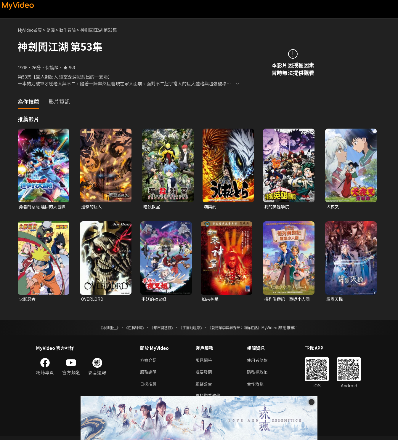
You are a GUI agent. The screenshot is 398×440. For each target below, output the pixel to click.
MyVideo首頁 (31, 30)
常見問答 (204, 362)
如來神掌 (211, 300)
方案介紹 (149, 362)
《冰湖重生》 (99, 329)
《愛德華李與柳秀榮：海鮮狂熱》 (242, 329)
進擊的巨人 (92, 207)
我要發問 (204, 374)
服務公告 (204, 386)
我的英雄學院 (277, 207)
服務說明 (149, 374)
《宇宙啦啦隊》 (192, 329)
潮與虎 (210, 207)
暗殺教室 (152, 207)
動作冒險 (71, 30)
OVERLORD (93, 300)
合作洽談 (258, 386)
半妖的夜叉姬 (155, 300)
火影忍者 (28, 300)
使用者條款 (260, 362)
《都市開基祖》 (159, 329)
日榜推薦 (149, 386)
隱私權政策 (260, 374)
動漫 (53, 30)
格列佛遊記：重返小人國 (286, 300)
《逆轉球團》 (128, 329)
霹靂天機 (335, 300)
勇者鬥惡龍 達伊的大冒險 (41, 207)
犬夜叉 (333, 207)
